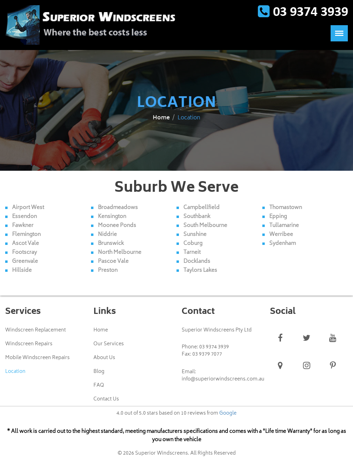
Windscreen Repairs (28, 344)
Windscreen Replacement (35, 330)
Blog (98, 371)
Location (15, 371)
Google (227, 413)
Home (161, 117)
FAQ (98, 385)
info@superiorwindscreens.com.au (223, 379)
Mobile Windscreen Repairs (37, 358)
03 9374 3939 (214, 347)
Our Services (108, 344)
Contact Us (106, 399)
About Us (104, 358)
